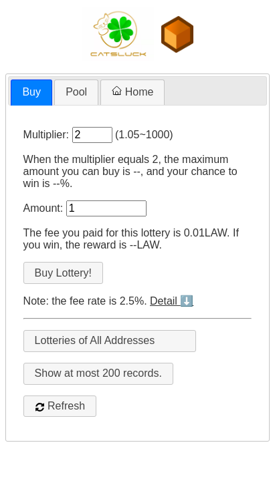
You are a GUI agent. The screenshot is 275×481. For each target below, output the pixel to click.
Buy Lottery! (63, 273)
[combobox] (109, 341)
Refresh (60, 406)
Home (132, 92)
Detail (171, 301)
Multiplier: (46, 134)
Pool (76, 92)
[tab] (31, 92)
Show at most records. (98, 373)
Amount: (43, 208)
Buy (31, 92)
